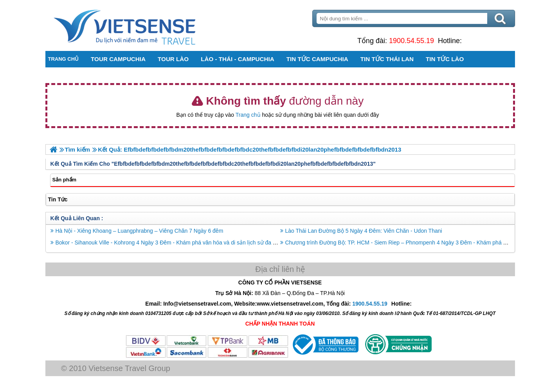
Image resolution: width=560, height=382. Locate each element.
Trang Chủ (144, 25)
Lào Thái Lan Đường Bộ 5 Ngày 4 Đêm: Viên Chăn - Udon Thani (363, 231)
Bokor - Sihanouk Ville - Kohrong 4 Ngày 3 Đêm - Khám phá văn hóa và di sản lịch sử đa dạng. (171, 242)
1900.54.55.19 (411, 41)
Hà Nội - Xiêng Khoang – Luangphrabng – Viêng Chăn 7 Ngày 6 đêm (139, 231)
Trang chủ (248, 115)
